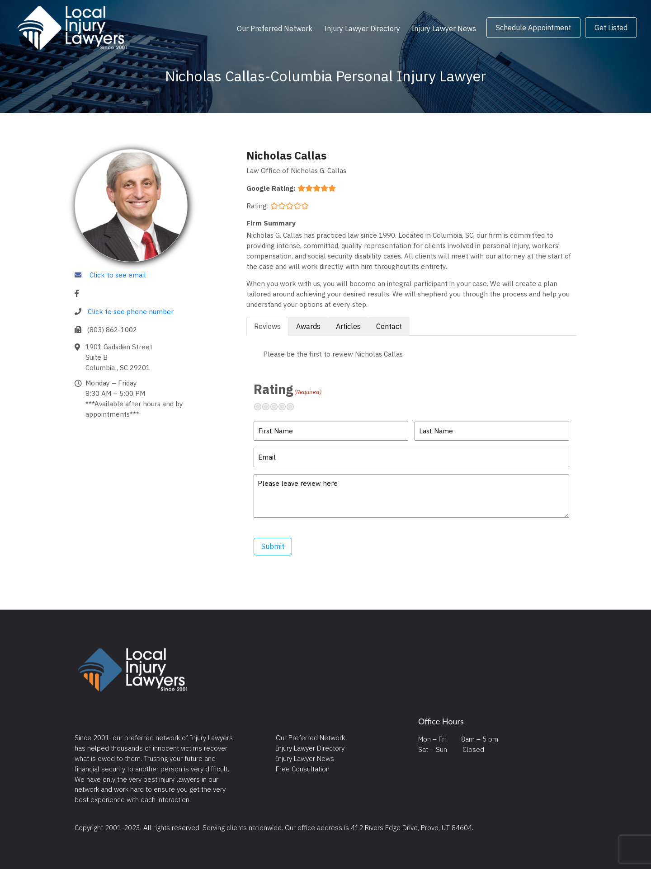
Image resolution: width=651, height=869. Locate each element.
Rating (287, 389)
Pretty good (285, 407)
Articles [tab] (348, 326)
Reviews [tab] (267, 326)
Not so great (269, 407)
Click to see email (118, 274)
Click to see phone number (131, 311)
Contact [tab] (389, 326)
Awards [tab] (308, 326)
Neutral (277, 407)
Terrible (261, 407)
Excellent (293, 407)
